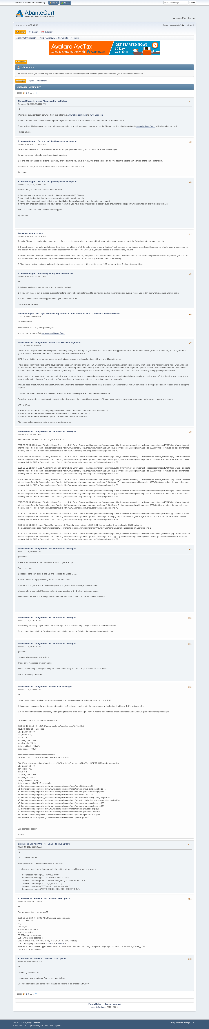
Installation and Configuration (32, 342)
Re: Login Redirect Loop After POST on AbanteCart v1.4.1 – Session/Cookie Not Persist (78, 313)
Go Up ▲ (192, 1023)
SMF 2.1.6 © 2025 (19, 1023)
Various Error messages (60, 686)
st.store (49, 944)
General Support (26, 101)
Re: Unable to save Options (57, 844)
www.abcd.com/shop (77, 115)
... (31, 93)
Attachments (42, 81)
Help (172, 1023)
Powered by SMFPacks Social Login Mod (46, 1026)
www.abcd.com (96, 115)
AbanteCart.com (98, 1007)
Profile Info (21, 62)
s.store (61, 944)
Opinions (22, 233)
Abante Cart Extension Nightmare (65, 342)
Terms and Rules (181, 1023)
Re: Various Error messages (62, 431)
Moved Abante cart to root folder (51, 101)
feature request (36, 233)
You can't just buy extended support (55, 273)
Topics (31, 81)
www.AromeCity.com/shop (53, 333)
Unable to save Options (55, 958)
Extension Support (27, 141)
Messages (20, 81)
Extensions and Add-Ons (30, 844)
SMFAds (16, 1026)
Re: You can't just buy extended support (57, 141)
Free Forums (25, 1026)
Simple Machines (33, 1023)
